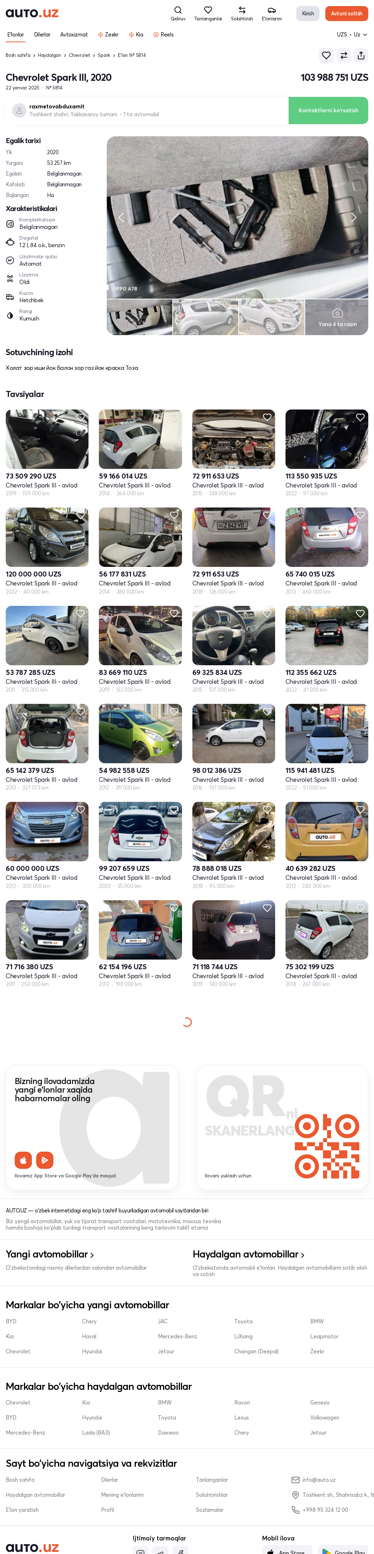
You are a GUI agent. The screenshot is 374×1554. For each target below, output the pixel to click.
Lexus (241, 1418)
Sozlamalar (210, 1510)
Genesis (320, 1402)
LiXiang (243, 1336)
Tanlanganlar (212, 1480)
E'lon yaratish (22, 1510)
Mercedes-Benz (177, 1336)
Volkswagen (324, 1418)
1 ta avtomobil (141, 114)
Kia (10, 1336)
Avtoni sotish (347, 13)
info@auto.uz (313, 1480)
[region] (237, 217)
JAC (163, 1321)
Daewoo (168, 1433)
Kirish (308, 13)
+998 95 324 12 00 (319, 1510)
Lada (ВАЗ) (96, 1433)
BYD (11, 1321)
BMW (317, 1321)
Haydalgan (49, 55)
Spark (104, 55)
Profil (107, 1510)
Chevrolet (79, 55)
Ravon (242, 1402)
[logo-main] (32, 13)
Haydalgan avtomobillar (35, 1495)
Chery (89, 1321)
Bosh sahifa (18, 55)
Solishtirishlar (212, 1495)
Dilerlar (109, 1480)
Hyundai (92, 1351)
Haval (89, 1336)
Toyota (243, 1321)
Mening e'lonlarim (122, 1495)
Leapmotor (324, 1336)
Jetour (166, 1351)
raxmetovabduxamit (57, 106)
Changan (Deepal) (256, 1351)
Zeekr (317, 1351)
